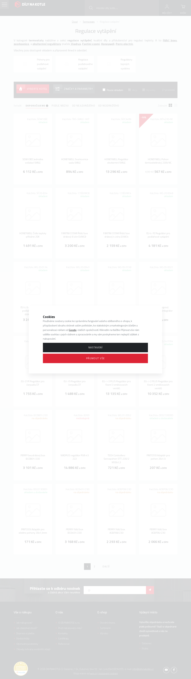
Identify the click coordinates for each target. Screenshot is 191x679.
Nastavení (95, 347)
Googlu (72, 330)
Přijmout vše (95, 358)
